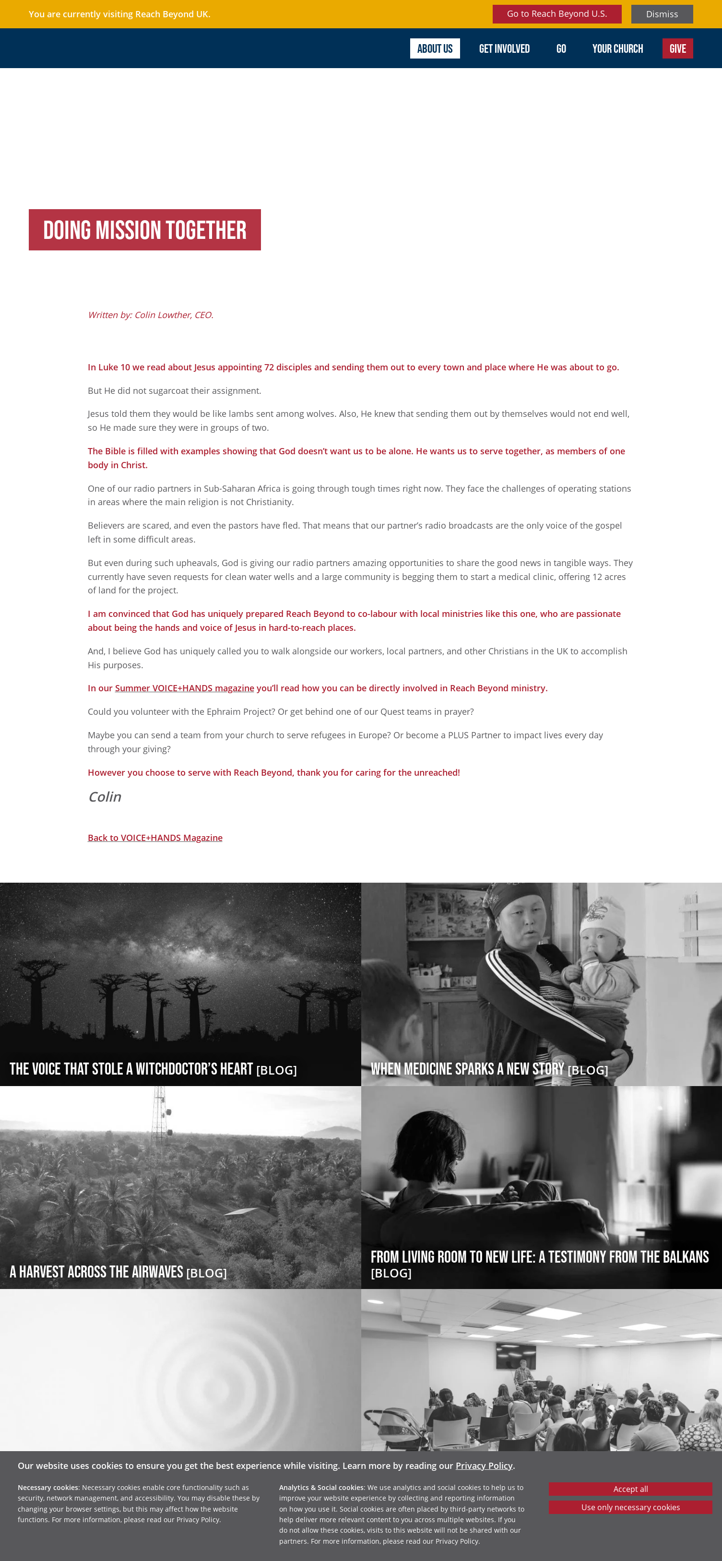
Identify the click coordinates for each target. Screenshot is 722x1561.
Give (678, 48)
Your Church (617, 48)
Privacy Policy (484, 1465)
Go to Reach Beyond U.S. (557, 13)
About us (435, 48)
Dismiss (662, 14)
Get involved (504, 48)
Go (561, 48)
